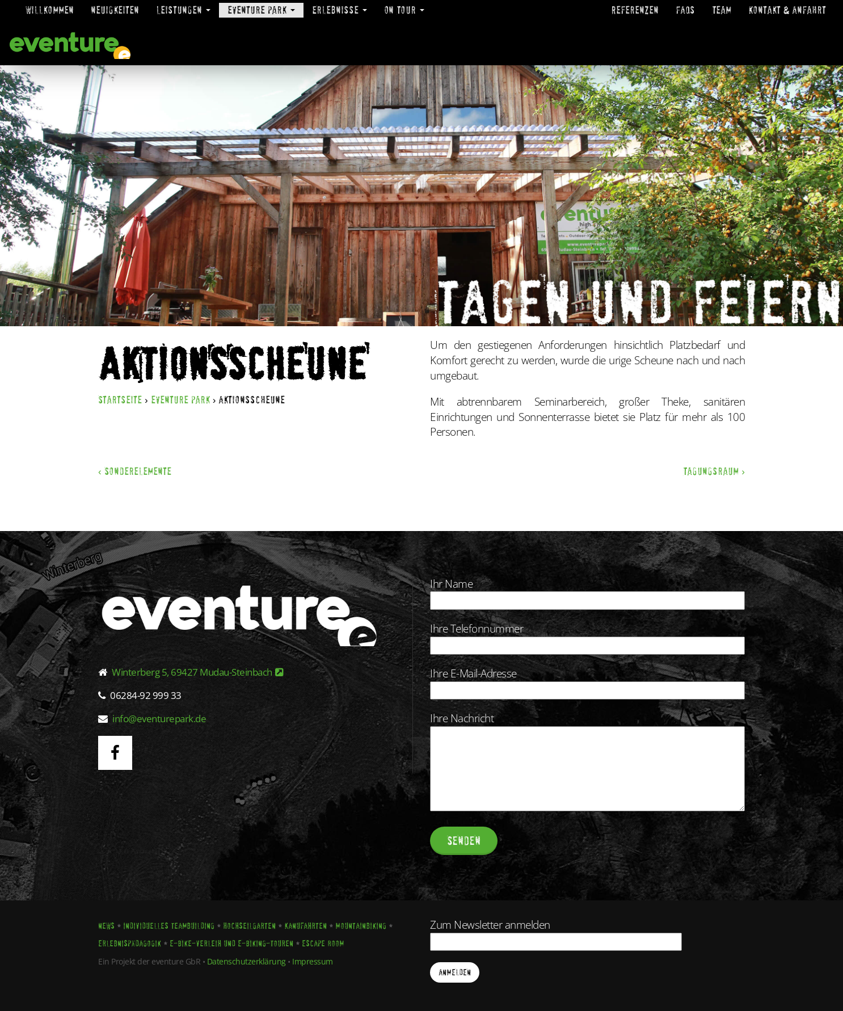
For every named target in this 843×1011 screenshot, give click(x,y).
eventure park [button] (261, 10)
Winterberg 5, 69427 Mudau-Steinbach (197, 672)
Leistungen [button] (183, 10)
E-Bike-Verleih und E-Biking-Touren (231, 943)
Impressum (312, 961)
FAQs (685, 10)
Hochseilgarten (249, 926)
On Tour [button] (404, 10)
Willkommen (50, 10)
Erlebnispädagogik (129, 943)
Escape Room (323, 943)
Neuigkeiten (115, 10)
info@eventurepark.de (159, 718)
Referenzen (635, 10)
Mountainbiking (360, 926)
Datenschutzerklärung (246, 961)
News (106, 926)
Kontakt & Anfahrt (787, 10)
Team (721, 10)
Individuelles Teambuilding (168, 926)
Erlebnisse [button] (339, 10)
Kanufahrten (305, 926)
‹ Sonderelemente (134, 471)
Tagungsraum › (714, 471)
